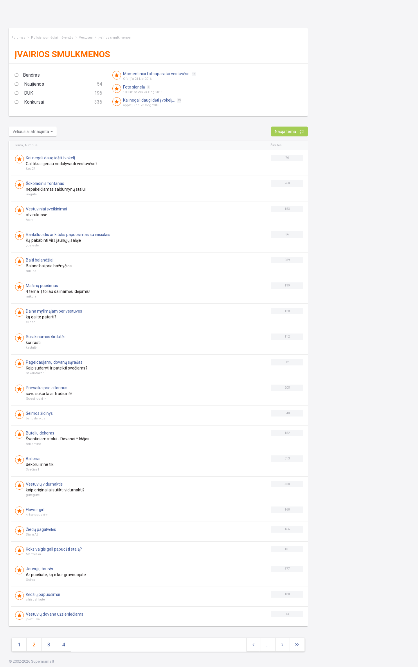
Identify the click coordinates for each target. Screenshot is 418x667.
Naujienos (58, 84)
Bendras (27, 75)
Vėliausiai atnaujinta (32, 131)
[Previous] (253, 645)
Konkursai (58, 102)
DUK (58, 93)
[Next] (297, 645)
